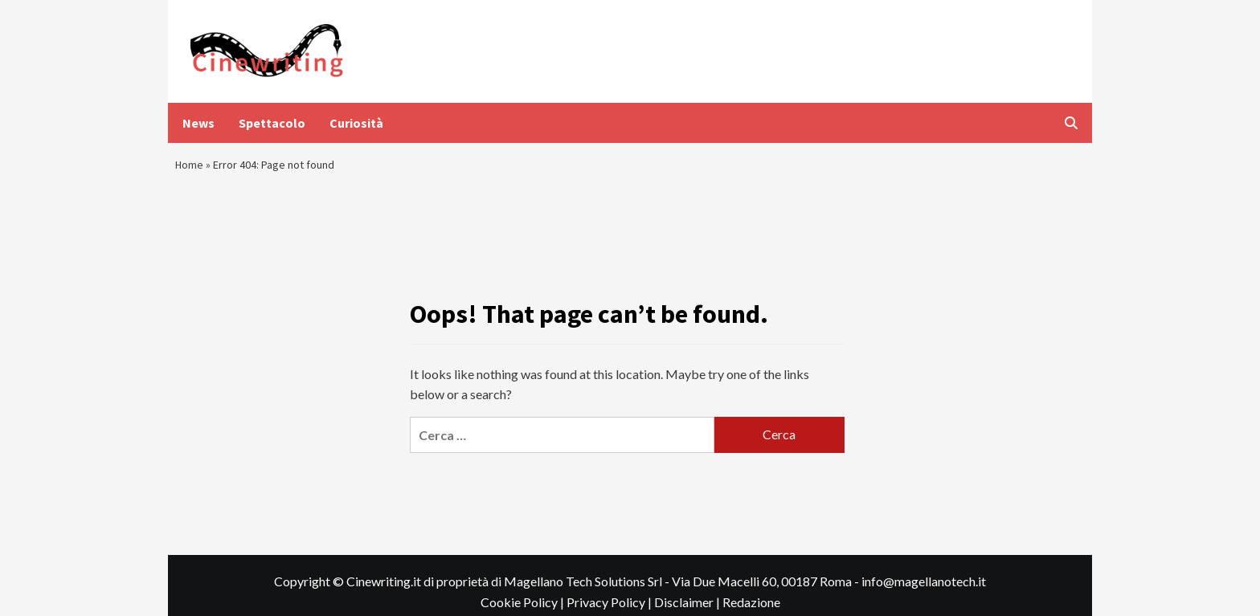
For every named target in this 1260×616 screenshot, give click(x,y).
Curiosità (356, 123)
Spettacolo (272, 123)
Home (191, 169)
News (198, 123)
